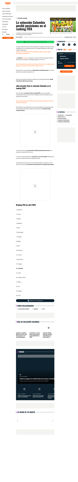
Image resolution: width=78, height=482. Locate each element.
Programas (4, 32)
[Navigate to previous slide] (17, 421)
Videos (21, 351)
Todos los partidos (66, 71)
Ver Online (69, 66)
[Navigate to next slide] (53, 421)
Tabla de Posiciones (6, 11)
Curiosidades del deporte (7, 16)
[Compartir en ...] (74, 44)
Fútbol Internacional (6, 13)
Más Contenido (5, 21)
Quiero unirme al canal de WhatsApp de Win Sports (35, 42)
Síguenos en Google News (35, 301)
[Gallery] (35, 421)
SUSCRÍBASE (7, 38)
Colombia (24, 58)
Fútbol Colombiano (6, 8)
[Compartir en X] (63, 44)
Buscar (8, 34)
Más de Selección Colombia (28, 321)
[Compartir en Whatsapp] (69, 44)
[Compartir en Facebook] (58, 44)
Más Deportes (5, 29)
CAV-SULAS (4, 26)
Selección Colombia (7, 19)
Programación (5, 24)
